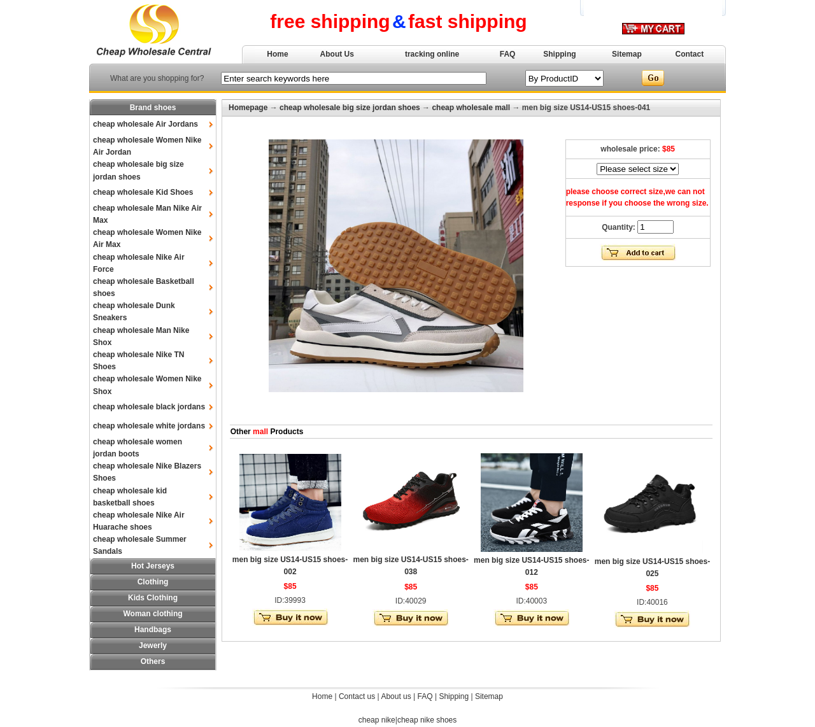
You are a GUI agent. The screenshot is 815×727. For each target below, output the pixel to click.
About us (396, 696)
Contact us (357, 696)
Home (277, 54)
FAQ (508, 54)
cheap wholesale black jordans (149, 406)
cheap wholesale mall (471, 107)
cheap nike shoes (427, 720)
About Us (337, 54)
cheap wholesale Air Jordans (145, 124)
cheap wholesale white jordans (149, 425)
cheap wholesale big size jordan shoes (350, 107)
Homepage (248, 107)
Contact (690, 54)
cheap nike (376, 720)
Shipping (559, 54)
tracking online (432, 54)
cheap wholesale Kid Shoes (143, 192)
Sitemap (627, 54)
